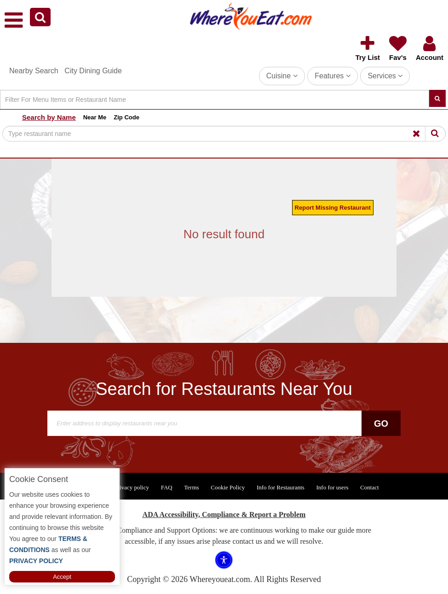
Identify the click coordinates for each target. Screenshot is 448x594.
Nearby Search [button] (33, 71)
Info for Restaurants (280, 487)
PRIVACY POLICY (36, 561)
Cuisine (282, 76)
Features (332, 76)
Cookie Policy (228, 487)
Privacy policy (132, 487)
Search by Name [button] (49, 117)
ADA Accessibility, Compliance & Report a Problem (224, 514)
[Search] (214, 99)
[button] (40, 17)
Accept (62, 576)
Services (385, 76)
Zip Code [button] (126, 117)
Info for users (332, 487)
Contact (369, 487)
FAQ (166, 487)
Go (381, 423)
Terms (191, 487)
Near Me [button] (95, 117)
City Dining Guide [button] (93, 71)
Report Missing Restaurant (333, 207)
